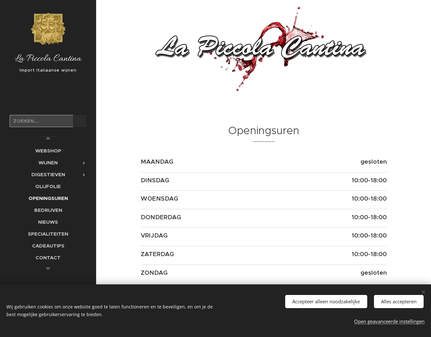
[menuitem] (48, 150)
